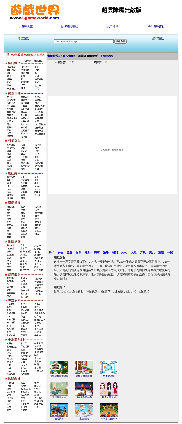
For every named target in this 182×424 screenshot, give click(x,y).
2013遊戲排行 (156, 26)
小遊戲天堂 (25, 26)
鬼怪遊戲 (23, 38)
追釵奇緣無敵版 (84, 376)
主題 (161, 252)
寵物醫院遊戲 (69, 26)
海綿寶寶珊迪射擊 (59, 376)
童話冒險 (84, 418)
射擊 (78, 252)
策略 (106, 252)
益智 (69, 252)
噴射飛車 (59, 418)
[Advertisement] (112, 76)
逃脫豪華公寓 (59, 397)
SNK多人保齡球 (109, 418)
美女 (152, 252)
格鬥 (115, 252)
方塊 (143, 252)
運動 (87, 252)
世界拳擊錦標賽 (84, 397)
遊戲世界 (53, 55)
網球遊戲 (158, 38)
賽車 (97, 252)
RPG (124, 252)
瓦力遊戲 (112, 26)
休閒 (170, 252)
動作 (51, 252)
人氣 (133, 252)
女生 (60, 252)
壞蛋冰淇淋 (109, 376)
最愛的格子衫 (109, 397)
